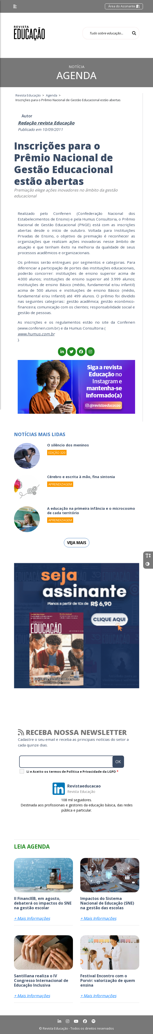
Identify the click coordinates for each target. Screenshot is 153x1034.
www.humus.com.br (36, 334)
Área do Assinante (123, 6)
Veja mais (76, 542)
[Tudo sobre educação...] (106, 33)
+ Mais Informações (32, 918)
